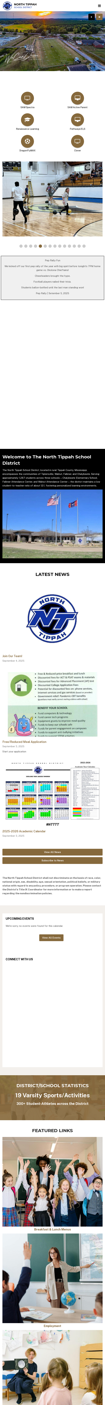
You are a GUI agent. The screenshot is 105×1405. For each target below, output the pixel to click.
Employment (52, 1326)
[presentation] (91, 17)
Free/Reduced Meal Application (24, 742)
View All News (52, 852)
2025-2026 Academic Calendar (24, 831)
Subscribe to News (53, 860)
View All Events (51, 937)
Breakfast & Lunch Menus (52, 1229)
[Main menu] (99, 5)
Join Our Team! (12, 656)
